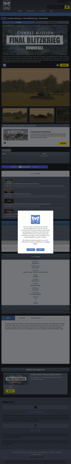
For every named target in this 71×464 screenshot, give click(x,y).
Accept (30, 250)
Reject (40, 250)
